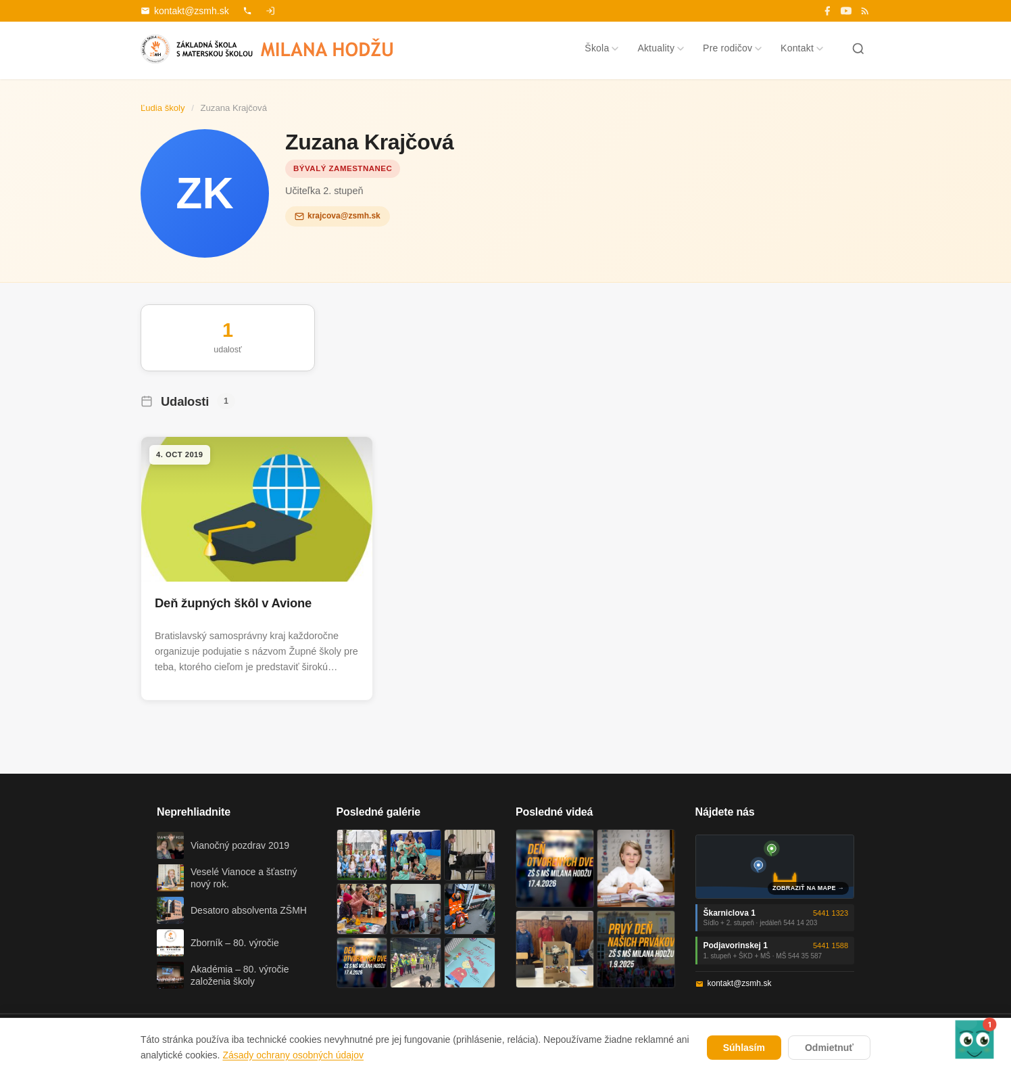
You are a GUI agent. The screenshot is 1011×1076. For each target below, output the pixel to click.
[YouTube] (846, 10)
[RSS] (865, 10)
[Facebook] (827, 10)
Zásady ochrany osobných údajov (293, 1055)
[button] (974, 1039)
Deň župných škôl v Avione (233, 603)
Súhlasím (744, 1047)
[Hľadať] (858, 49)
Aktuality (660, 48)
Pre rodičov (732, 48)
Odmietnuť (829, 1047)
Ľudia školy (163, 108)
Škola (601, 48)
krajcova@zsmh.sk (337, 216)
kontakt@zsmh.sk (185, 11)
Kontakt (802, 48)
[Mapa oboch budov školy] (775, 867)
